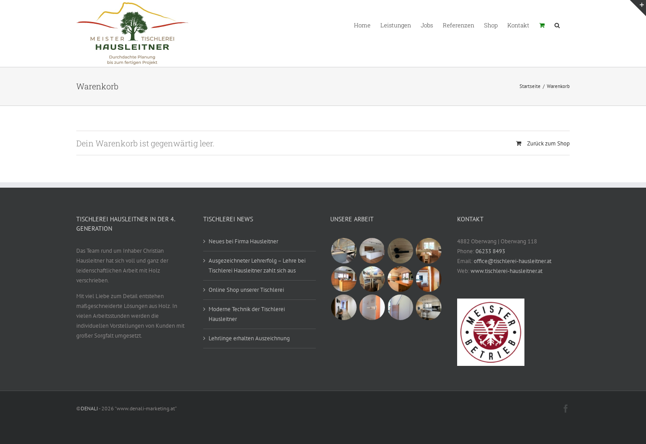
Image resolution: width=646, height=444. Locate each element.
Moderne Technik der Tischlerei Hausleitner (247, 314)
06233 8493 (490, 251)
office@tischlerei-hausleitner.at (512, 261)
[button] (557, 24)
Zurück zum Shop (548, 143)
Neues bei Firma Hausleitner (243, 241)
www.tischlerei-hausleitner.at (506, 271)
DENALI (89, 408)
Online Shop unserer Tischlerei (246, 290)
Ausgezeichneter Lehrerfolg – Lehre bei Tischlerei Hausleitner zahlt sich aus (257, 265)
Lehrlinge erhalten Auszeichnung (249, 338)
